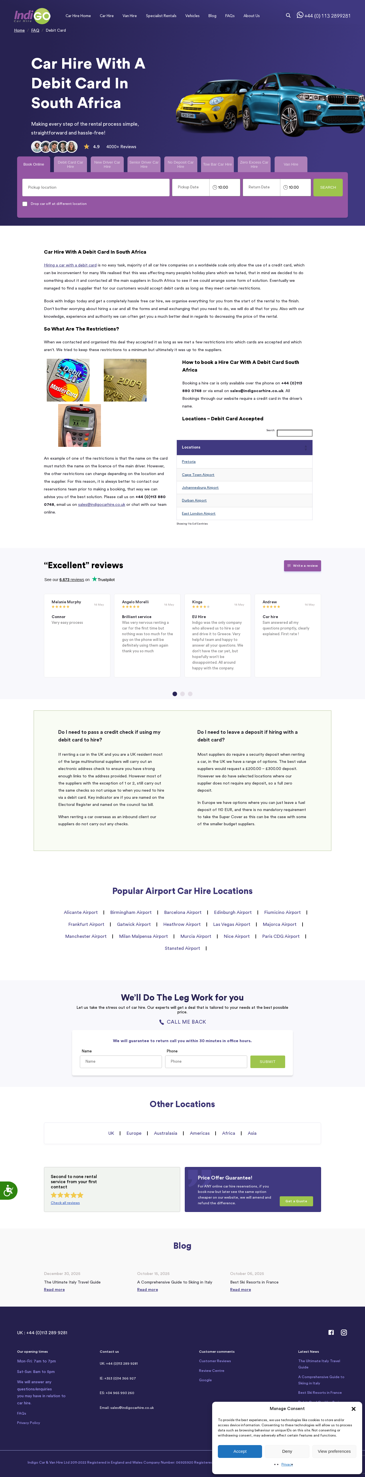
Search (328, 187)
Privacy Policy (28, 1423)
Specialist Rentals (161, 15)
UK (111, 1133)
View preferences (334, 1451)
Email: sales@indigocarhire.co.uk (127, 1407)
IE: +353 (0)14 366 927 (118, 1378)
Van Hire (130, 15)
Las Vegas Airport (231, 924)
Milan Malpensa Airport (143, 936)
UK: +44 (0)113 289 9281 (119, 1363)
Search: (270, 430)
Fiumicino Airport (282, 912)
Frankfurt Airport (86, 924)
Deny (287, 1451)
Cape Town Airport (198, 474)
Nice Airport (237, 936)
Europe (134, 1133)
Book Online (33, 164)
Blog (212, 15)
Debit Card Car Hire (70, 164)
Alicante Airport (81, 912)
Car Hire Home (78, 15)
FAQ (35, 30)
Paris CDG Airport (281, 936)
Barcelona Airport (183, 912)
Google (205, 1380)
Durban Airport (194, 500)
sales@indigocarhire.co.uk (101, 504)
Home (19, 30)
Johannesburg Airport (200, 487)
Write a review (302, 565)
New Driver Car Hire (107, 164)
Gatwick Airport (134, 924)
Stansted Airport (182, 948)
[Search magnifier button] (288, 15)
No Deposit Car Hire (181, 164)
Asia (252, 1133)
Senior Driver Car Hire (144, 164)
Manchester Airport (86, 936)
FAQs (230, 15)
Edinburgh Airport (233, 912)
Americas (200, 1133)
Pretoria (189, 461)
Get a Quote (296, 1201)
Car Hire (107, 15)
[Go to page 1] (175, 694)
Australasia (165, 1133)
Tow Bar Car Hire (217, 164)
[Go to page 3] (190, 694)
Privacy (287, 1464)
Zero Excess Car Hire (254, 164)
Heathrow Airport (182, 924)
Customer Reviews (215, 1361)
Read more (54, 1290)
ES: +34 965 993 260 (117, 1393)
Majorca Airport (280, 924)
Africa (228, 1133)
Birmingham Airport (131, 912)
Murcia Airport (196, 936)
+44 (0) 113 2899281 (327, 15)
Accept (240, 1451)
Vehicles (192, 15)
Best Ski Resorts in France (320, 1392)
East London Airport (199, 513)
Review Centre (211, 1370)
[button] (353, 1409)
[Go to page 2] (182, 694)
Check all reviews (65, 1203)
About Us (252, 15)
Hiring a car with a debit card (70, 265)
